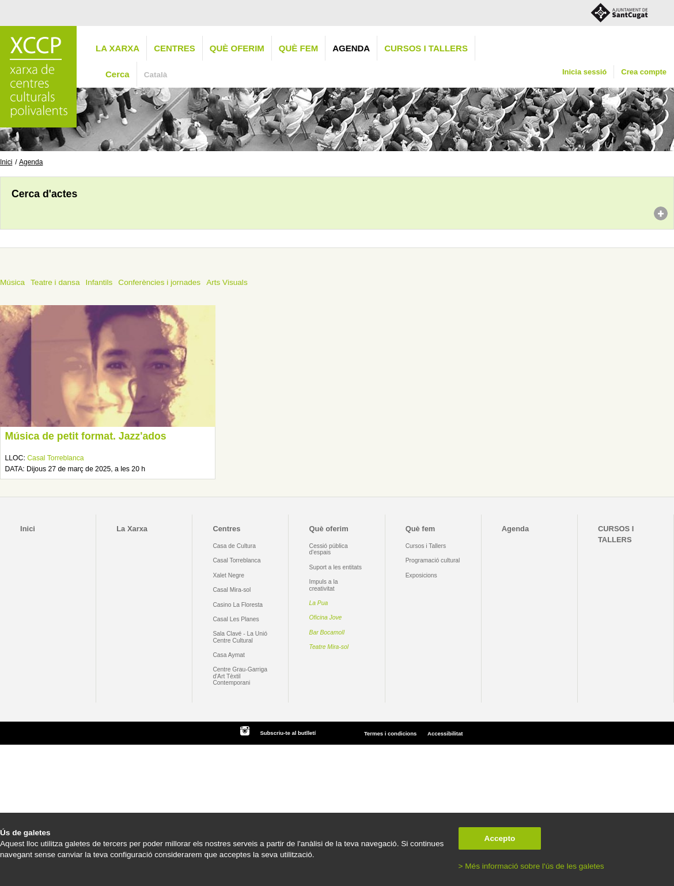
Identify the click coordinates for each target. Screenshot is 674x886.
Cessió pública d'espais (328, 549)
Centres (174, 48)
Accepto (500, 838)
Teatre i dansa (55, 282)
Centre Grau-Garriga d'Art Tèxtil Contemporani (240, 676)
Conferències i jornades (159, 282)
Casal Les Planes (236, 619)
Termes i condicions (390, 733)
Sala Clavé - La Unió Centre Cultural (240, 636)
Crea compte (644, 71)
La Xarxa (117, 48)
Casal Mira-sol (232, 590)
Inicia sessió (584, 71)
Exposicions (421, 575)
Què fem (298, 48)
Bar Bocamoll (326, 632)
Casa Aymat (229, 655)
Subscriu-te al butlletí (288, 733)
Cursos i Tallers (426, 546)
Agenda (351, 48)
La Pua (318, 603)
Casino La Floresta (238, 605)
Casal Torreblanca (55, 458)
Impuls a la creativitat (323, 585)
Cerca (117, 74)
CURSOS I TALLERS (426, 48)
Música (12, 282)
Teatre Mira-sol (329, 647)
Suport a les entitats (335, 567)
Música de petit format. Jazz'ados (85, 436)
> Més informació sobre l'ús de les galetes (531, 866)
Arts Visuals (227, 282)
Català (156, 74)
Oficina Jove (325, 617)
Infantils (98, 282)
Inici (6, 162)
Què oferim (237, 48)
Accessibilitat (445, 733)
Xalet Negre (228, 575)
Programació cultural (433, 560)
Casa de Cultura (234, 546)
